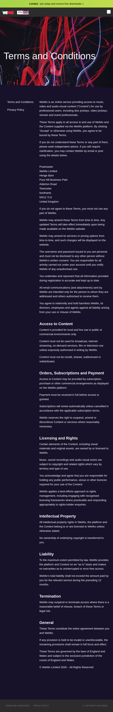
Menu (109, 12)
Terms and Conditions (20, 102)
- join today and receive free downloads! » (56, 3)
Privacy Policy (15, 109)
